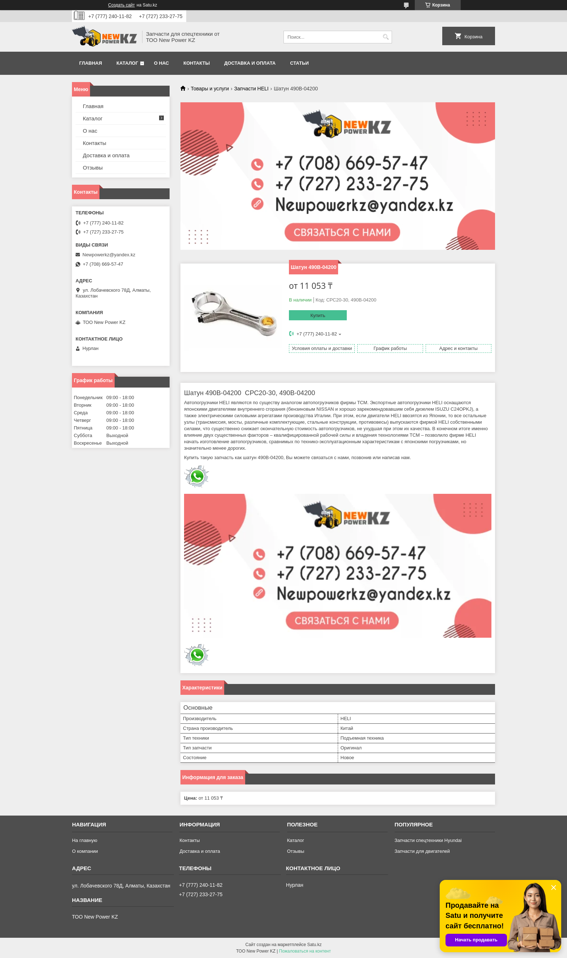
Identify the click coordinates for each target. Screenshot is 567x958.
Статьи (299, 63)
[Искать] (385, 37)
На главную (84, 840)
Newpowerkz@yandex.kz (108, 254)
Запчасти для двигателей (422, 851)
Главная (90, 63)
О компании (85, 851)
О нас (161, 63)
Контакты (196, 63)
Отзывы (93, 167)
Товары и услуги (210, 88)
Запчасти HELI (251, 88)
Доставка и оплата (250, 63)
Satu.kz (314, 944)
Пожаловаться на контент (305, 951)
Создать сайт (121, 5)
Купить (317, 315)
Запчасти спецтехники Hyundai (428, 840)
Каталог (127, 63)
